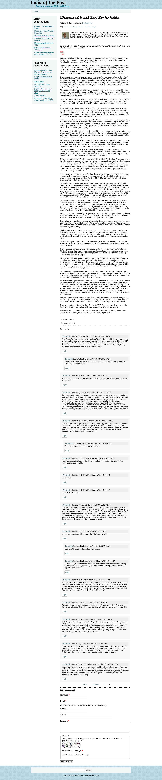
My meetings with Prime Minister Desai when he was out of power (43, 72)
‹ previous (95, 684)
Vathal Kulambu (40, 95)
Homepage (64, 709)
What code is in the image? (72, 751)
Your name (64, 695)
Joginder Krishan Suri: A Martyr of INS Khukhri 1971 (42, 91)
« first (85, 684)
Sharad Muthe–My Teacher (44, 36)
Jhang (75, 27)
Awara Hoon (39, 82)
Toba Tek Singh (90, 27)
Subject (62, 715)
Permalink (66, 336)
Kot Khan (68, 27)
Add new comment (68, 323)
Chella (81, 27)
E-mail (63, 701)
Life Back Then (87, 23)
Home (36, 11)
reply (65, 351)
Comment (64, 721)
